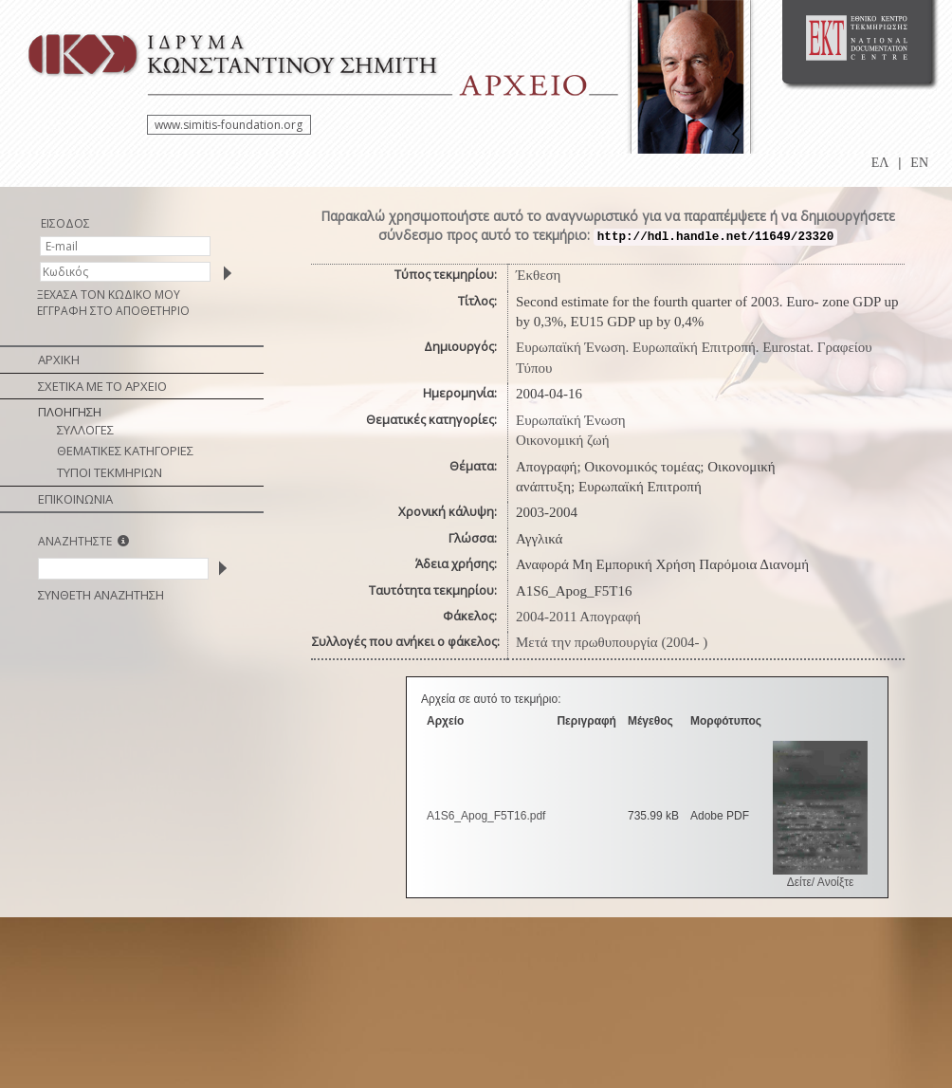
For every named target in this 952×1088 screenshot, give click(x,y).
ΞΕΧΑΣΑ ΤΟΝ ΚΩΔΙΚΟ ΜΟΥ (108, 294)
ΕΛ (880, 163)
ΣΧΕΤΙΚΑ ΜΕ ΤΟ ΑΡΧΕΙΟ (102, 386)
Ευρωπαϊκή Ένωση (571, 420)
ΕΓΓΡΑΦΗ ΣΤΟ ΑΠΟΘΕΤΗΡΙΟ (113, 311)
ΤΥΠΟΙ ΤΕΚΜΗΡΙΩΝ (109, 472)
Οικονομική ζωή (563, 440)
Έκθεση (538, 275)
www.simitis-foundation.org (228, 125)
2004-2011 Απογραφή (578, 616)
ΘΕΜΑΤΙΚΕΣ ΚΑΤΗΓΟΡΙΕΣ (125, 450)
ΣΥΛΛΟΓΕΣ (85, 429)
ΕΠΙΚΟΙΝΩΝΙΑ (75, 498)
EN (919, 163)
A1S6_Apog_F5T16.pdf (486, 815)
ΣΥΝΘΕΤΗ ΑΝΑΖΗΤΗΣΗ (101, 594)
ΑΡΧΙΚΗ (59, 359)
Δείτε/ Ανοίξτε (820, 882)
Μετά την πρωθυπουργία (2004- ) (611, 642)
